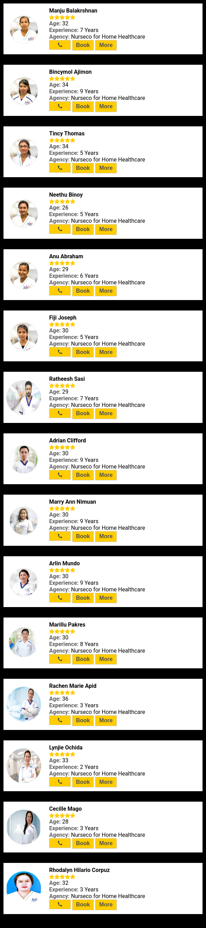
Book (83, 45)
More (106, 45)
